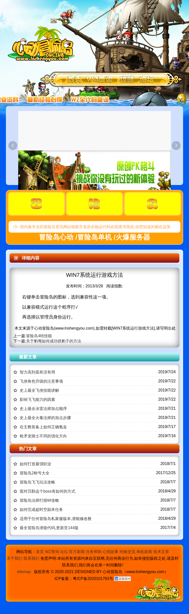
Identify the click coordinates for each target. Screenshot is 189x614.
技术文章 (161, 552)
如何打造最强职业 (35, 464)
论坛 (64, 552)
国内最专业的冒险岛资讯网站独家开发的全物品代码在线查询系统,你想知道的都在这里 (92, 227)
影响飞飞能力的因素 (37, 399)
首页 (40, 552)
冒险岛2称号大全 (34, 473)
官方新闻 (77, 552)
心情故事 (110, 552)
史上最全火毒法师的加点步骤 (45, 418)
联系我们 (31, 558)
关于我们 (14, 558)
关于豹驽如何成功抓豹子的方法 (53, 341)
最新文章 (28, 356)
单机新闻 (144, 552)
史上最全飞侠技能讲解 (39, 390)
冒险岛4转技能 (39, 336)
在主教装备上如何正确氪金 (43, 427)
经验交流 (127, 552)
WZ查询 (52, 552)
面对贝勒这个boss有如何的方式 (47, 491)
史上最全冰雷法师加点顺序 (43, 409)
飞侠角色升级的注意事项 (41, 381)
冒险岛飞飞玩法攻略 (37, 482)
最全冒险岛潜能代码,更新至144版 (49, 528)
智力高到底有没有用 (37, 372)
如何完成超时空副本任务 (41, 509)
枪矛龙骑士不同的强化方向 (43, 436)
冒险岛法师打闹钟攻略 (39, 500)
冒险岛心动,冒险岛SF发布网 (42, 44)
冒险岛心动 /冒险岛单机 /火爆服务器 (94, 237)
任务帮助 (94, 552)
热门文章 (28, 448)
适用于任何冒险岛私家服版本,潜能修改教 (56, 519)
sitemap (24, 572)
